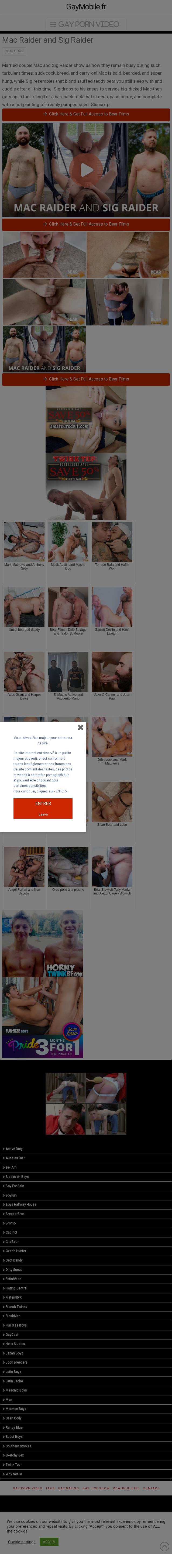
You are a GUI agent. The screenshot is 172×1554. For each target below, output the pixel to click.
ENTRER (43, 803)
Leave (43, 814)
